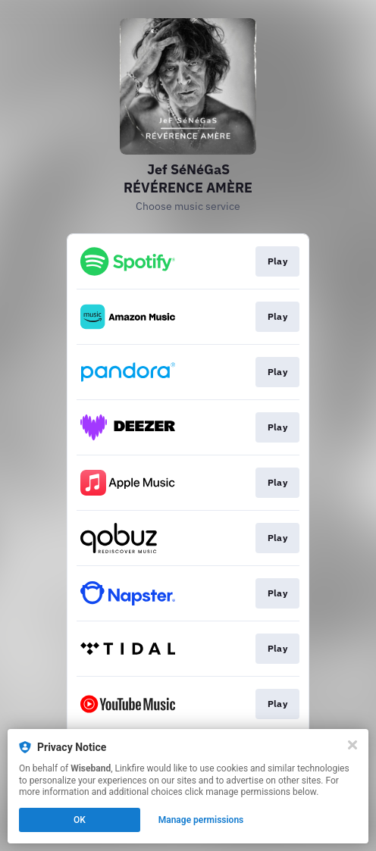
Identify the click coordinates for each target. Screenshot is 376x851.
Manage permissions (201, 820)
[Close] (352, 745)
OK (80, 820)
